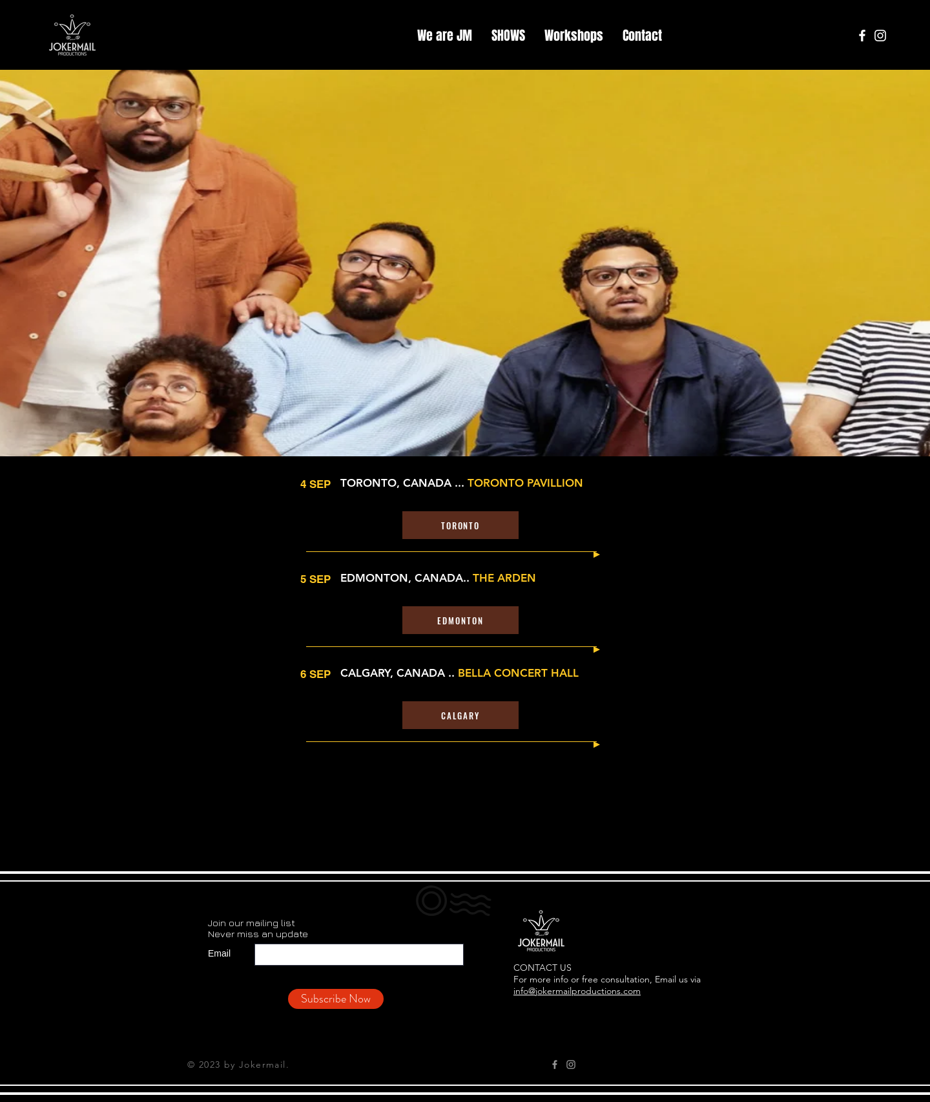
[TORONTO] (460, 525)
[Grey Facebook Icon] (555, 1064)
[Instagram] (880, 35)
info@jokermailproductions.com (577, 991)
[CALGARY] (460, 715)
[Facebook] (862, 35)
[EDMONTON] (460, 620)
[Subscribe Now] (336, 999)
